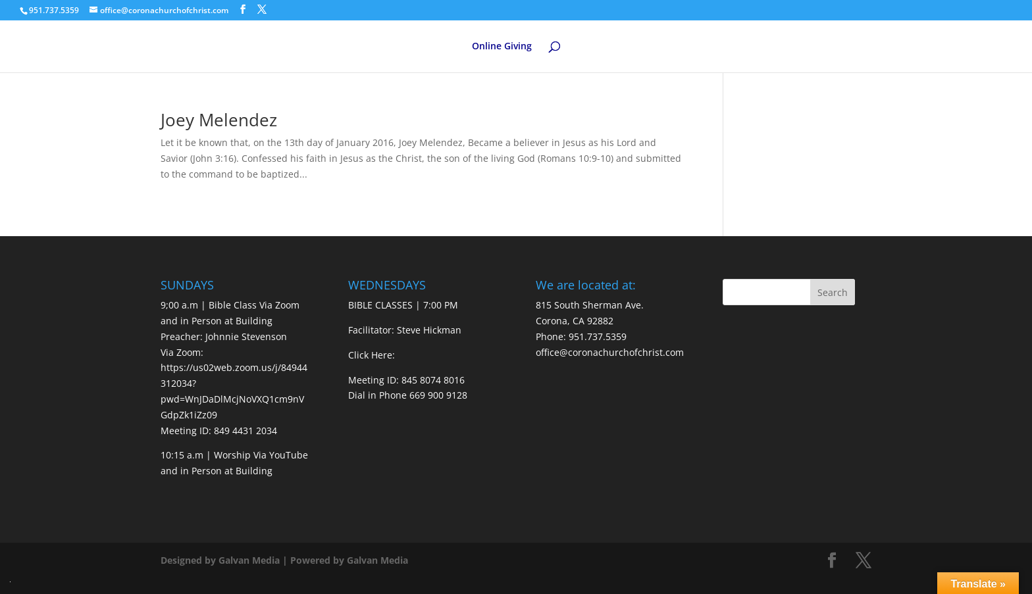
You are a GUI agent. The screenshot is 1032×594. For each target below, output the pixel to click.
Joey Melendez (219, 120)
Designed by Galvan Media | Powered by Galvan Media (284, 560)
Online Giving (502, 46)
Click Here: (371, 355)
